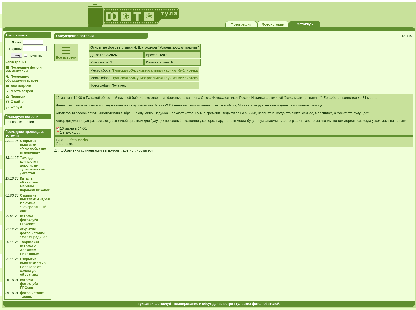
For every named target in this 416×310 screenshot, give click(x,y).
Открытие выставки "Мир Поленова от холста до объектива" (33, 266)
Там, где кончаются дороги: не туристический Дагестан (32, 165)
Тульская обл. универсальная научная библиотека (155, 70)
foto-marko (79, 140)
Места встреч (19, 91)
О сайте (14, 102)
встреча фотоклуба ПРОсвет (29, 220)
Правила (15, 96)
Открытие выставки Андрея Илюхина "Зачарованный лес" (35, 203)
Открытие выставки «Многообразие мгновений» (33, 146)
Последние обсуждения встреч (21, 78)
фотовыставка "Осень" (32, 295)
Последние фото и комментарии (23, 69)
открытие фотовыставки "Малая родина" (33, 233)
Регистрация (16, 62)
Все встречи (18, 86)
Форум (13, 107)
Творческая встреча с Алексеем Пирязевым (30, 248)
